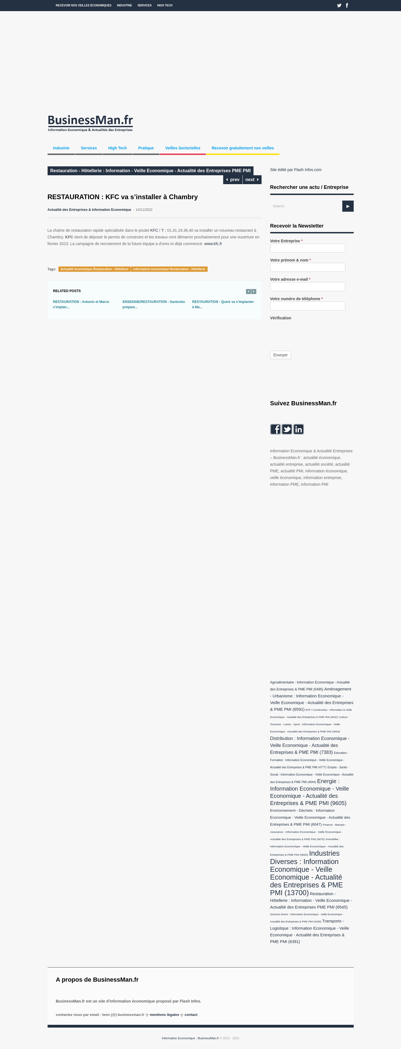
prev (233, 179)
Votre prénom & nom (290, 260)
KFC (154, 230)
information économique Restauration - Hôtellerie (169, 269)
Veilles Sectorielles (182, 148)
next (252, 179)
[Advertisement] (201, 61)
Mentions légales (164, 1015)
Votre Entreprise (286, 241)
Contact (190, 1015)
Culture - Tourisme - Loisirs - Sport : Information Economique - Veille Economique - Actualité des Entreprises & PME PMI (309, 724)
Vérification (280, 318)
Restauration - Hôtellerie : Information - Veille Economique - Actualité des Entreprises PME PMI (150, 170)
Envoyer (281, 355)
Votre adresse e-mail (290, 279)
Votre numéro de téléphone (296, 299)
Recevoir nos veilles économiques (84, 5)
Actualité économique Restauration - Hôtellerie (95, 269)
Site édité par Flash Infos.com (296, 169)
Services (144, 5)
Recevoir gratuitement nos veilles (243, 148)
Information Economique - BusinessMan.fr (190, 1038)
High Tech (165, 5)
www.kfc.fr (213, 243)
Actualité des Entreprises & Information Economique (89, 210)
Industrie (124, 5)
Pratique (146, 148)
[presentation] (312, 331)
